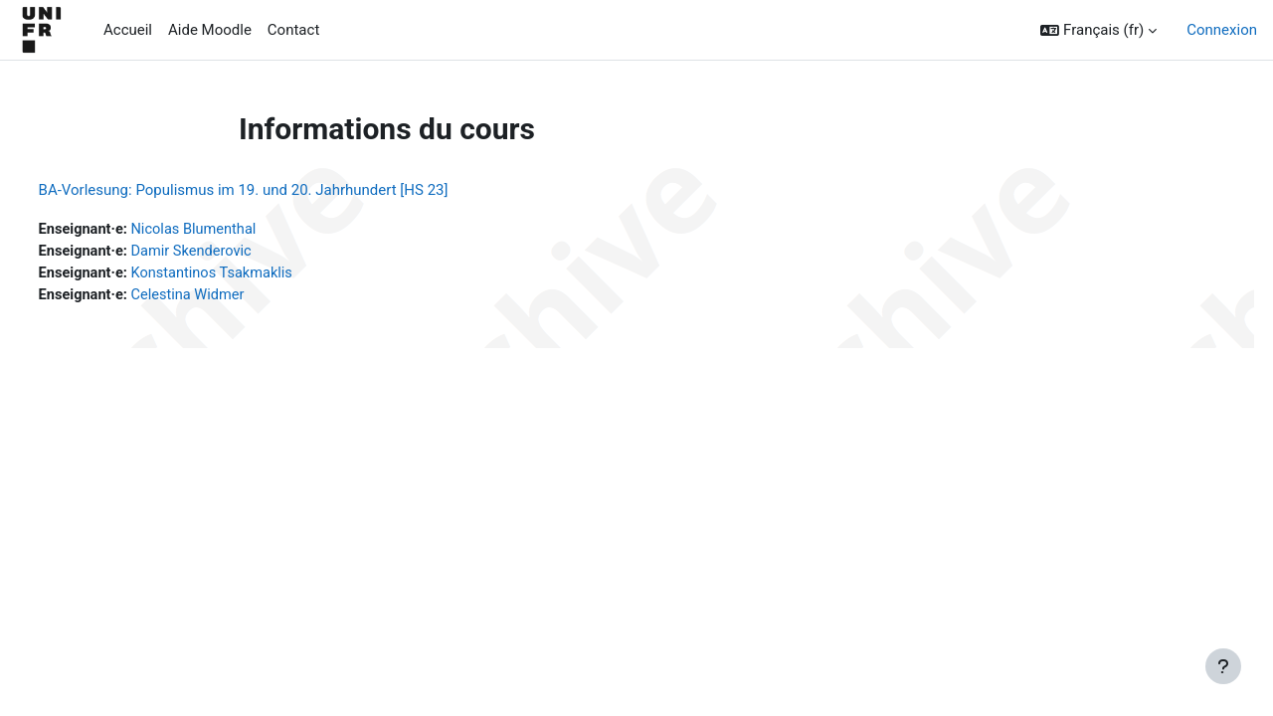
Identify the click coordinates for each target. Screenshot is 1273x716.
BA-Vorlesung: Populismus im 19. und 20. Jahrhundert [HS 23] (280, 190)
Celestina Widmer (229, 297)
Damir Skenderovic (233, 253)
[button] (1098, 30)
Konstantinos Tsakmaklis (254, 274)
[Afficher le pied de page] (1223, 666)
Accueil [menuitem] (127, 30)
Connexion (1221, 30)
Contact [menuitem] (293, 30)
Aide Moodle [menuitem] (210, 30)
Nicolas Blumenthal (235, 230)
